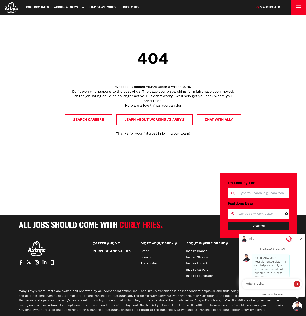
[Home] (11, 7)
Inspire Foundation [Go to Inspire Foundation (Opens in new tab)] (199, 276)
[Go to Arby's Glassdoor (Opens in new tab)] (52, 262)
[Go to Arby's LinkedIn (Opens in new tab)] (44, 262)
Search (258, 226)
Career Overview (37, 7)
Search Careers (88, 119)
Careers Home (106, 243)
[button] (286, 213)
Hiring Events (130, 7)
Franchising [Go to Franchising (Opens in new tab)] (149, 263)
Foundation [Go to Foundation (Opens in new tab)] (149, 257)
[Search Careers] (268, 7)
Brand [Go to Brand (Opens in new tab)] (145, 251)
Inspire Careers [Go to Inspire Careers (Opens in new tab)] (197, 269)
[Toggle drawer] (298, 7)
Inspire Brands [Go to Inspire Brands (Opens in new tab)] (196, 251)
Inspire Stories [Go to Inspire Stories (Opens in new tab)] (197, 257)
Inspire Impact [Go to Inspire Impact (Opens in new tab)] (196, 263)
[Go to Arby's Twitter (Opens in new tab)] (29, 263)
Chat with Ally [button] (219, 119)
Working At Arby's (69, 7)
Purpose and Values (102, 7)
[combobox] (259, 214)
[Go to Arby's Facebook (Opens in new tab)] (21, 262)
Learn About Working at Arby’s (154, 119)
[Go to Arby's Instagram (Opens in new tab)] (36, 262)
